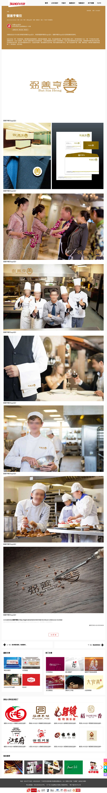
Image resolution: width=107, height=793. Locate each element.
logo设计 (13, 120)
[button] (102, 767)
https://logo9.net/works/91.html (28, 620)
